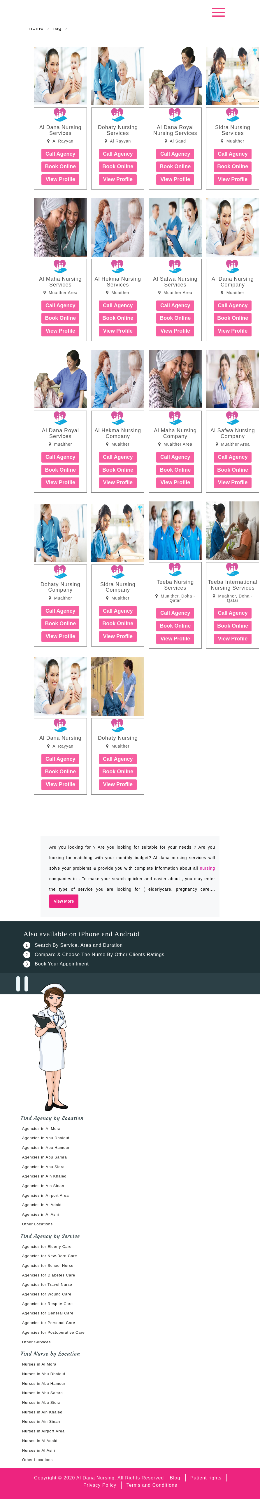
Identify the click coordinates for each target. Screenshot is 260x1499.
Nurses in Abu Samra (42, 1393)
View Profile (60, 179)
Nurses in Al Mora (39, 1364)
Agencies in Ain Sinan (43, 1186)
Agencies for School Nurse (47, 1265)
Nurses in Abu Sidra (41, 1402)
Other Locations (37, 1224)
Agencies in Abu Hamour (46, 1147)
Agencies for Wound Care (46, 1294)
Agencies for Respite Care (47, 1304)
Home (36, 28)
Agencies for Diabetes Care (48, 1275)
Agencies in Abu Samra (44, 1157)
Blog (175, 1477)
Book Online (60, 166)
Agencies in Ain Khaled (44, 1176)
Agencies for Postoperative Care (53, 1332)
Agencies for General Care (47, 1313)
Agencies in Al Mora (41, 1128)
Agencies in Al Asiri (40, 1214)
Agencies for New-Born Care (49, 1256)
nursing (207, 868)
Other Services (36, 1342)
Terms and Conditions (152, 1485)
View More (64, 901)
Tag (57, 28)
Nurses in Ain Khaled (42, 1412)
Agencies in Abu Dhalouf (45, 1138)
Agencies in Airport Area (45, 1195)
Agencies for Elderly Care (47, 1246)
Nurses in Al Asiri (38, 1450)
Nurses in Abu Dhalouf (43, 1374)
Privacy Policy (99, 1485)
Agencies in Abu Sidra (43, 1167)
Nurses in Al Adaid (40, 1441)
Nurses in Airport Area (43, 1431)
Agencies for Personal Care (48, 1323)
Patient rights (206, 1477)
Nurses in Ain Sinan (41, 1421)
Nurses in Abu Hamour (44, 1383)
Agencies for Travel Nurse (47, 1284)
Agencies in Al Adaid (42, 1205)
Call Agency (60, 154)
